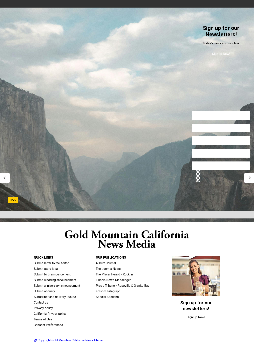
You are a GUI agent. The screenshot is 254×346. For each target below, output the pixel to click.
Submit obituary (44, 291)
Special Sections (107, 297)
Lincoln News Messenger (113, 280)
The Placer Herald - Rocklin (114, 274)
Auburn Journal (106, 263)
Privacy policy (43, 308)
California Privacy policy (50, 314)
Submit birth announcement (52, 274)
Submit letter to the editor (51, 263)
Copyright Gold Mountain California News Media (68, 340)
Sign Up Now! (196, 317)
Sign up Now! (221, 54)
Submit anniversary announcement (57, 285)
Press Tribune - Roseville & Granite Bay (122, 285)
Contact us (41, 302)
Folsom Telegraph (108, 291)
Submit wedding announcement (55, 280)
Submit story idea (46, 269)
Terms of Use (43, 319)
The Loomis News (108, 269)
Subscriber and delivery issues (55, 297)
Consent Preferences (48, 325)
